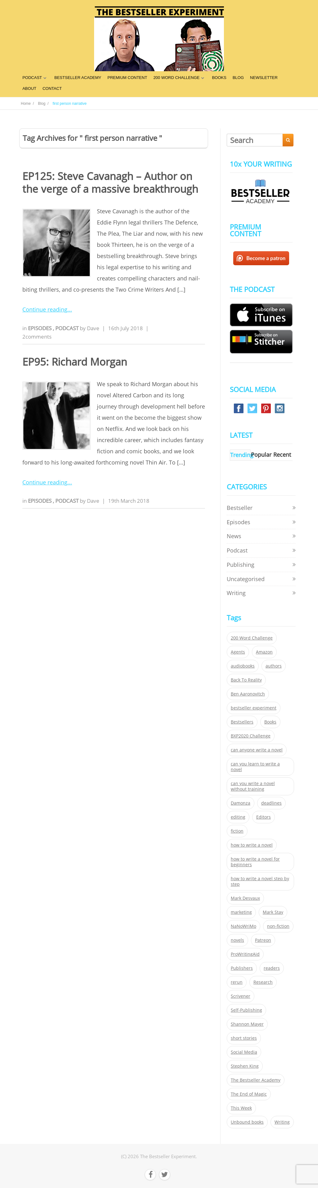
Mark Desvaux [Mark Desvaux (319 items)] (245, 898)
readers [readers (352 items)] (272, 968)
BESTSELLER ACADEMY (77, 77)
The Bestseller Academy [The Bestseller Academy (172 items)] (255, 1080)
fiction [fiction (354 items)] (237, 831)
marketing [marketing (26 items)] (241, 912)
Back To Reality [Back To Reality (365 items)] (246, 680)
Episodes (40, 328)
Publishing (240, 564)
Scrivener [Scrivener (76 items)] (240, 996)
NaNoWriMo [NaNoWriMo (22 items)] (243, 926)
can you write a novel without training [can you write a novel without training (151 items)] (253, 786)
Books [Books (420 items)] (270, 722)
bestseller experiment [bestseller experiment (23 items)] (253, 708)
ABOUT (29, 88)
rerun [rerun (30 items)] (237, 982)
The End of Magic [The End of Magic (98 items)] (249, 1094)
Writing (236, 593)
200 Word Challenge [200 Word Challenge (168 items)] (252, 638)
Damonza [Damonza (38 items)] (240, 803)
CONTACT (52, 88)
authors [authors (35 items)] (274, 666)
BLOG (238, 77)
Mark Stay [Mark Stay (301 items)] (273, 912)
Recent (282, 454)
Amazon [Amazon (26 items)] (264, 652)
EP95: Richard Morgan (74, 362)
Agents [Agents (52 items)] (238, 652)
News (234, 536)
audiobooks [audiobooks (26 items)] (243, 666)
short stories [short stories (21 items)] (244, 1038)
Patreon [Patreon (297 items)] (263, 940)
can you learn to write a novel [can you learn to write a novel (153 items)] (255, 766)
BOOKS (219, 77)
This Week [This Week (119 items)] (241, 1108)
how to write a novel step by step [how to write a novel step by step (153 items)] (260, 881)
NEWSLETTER (264, 77)
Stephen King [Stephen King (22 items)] (245, 1066)
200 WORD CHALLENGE (176, 77)
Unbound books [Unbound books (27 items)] (247, 1122)
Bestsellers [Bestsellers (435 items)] (242, 722)
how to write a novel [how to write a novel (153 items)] (252, 845)
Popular (261, 454)
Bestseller (239, 507)
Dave (93, 328)
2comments (37, 336)
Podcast (67, 328)
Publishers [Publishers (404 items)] (242, 968)
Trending (241, 455)
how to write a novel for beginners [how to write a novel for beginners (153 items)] (255, 861)
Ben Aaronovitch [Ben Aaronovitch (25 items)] (248, 694)
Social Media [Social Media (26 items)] (244, 1052)
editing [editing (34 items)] (238, 817)
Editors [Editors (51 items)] (263, 817)
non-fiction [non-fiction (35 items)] (278, 926)
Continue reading (44, 309)
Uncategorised (246, 579)
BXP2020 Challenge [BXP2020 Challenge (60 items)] (250, 736)
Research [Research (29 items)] (263, 982)
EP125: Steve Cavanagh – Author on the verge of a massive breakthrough (110, 182)
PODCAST (32, 77)
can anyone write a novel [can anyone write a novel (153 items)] (257, 750)
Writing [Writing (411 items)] (282, 1122)
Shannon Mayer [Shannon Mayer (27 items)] (247, 1024)
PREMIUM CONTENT (127, 77)
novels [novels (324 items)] (237, 940)
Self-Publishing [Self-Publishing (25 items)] (246, 1010)
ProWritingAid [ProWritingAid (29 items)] (245, 954)
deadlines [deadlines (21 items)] (271, 803)
